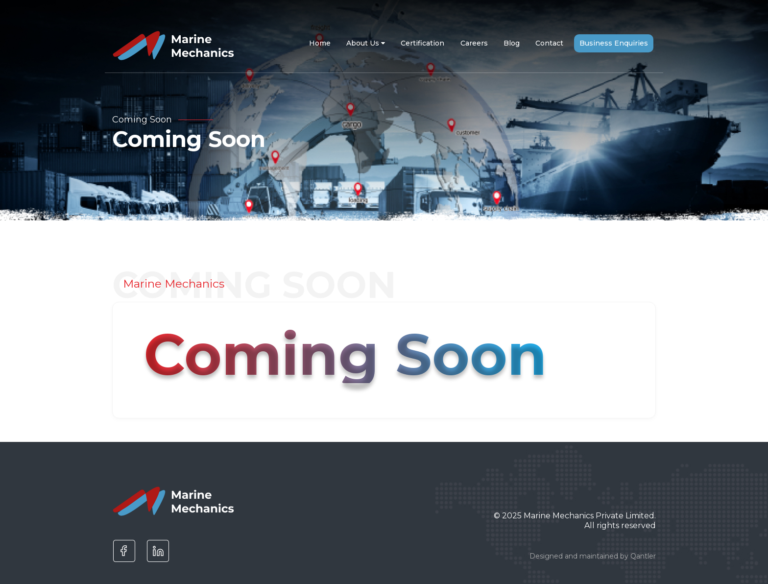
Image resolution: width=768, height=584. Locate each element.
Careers (474, 43)
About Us (365, 43)
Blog (512, 43)
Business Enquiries (613, 43)
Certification (422, 43)
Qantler (643, 556)
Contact (549, 43)
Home (320, 43)
